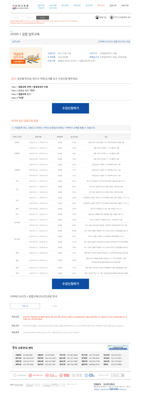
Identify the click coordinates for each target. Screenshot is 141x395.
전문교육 (77, 5)
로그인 (42, 17)
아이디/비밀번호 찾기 (122, 17)
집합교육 (113, 5)
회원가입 (102, 17)
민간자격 (89, 5)
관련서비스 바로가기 (104, 375)
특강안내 (101, 5)
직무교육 (53, 7)
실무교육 (41, 7)
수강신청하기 (70, 108)
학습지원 (125, 5)
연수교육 (65, 5)
